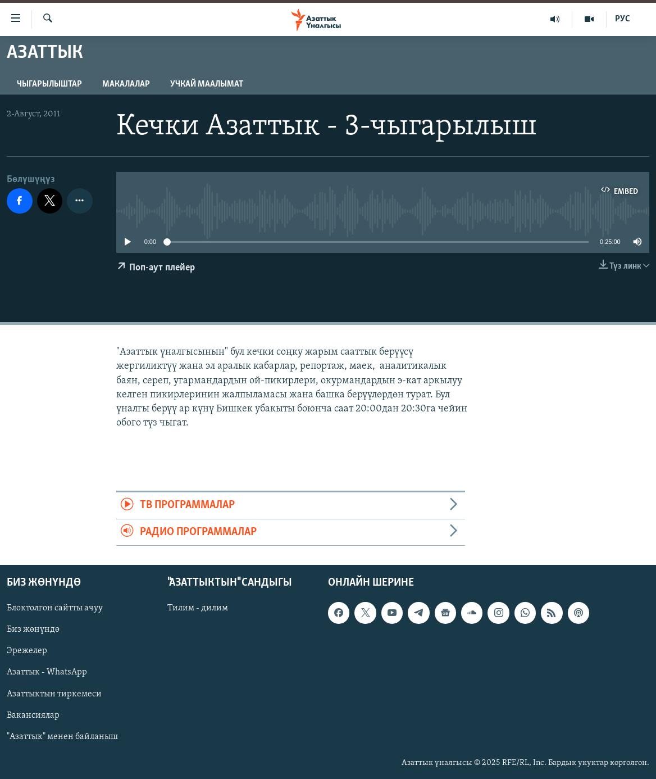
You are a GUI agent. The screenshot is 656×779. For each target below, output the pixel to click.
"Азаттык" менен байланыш (62, 736)
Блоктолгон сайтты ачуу (55, 608)
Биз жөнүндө (33, 629)
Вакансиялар (33, 715)
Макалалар (126, 84)
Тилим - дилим (197, 608)
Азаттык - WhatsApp (47, 672)
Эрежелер (27, 651)
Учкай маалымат (206, 84)
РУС (622, 19)
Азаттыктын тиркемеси (54, 694)
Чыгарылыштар (49, 84)
